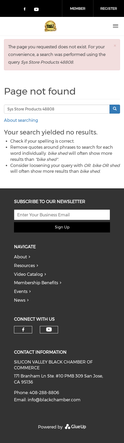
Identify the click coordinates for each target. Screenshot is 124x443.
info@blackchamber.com (54, 399)
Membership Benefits (36, 282)
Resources (24, 265)
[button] (114, 45)
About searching (21, 120)
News (19, 300)
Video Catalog (28, 274)
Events (20, 291)
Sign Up (62, 227)
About (20, 256)
